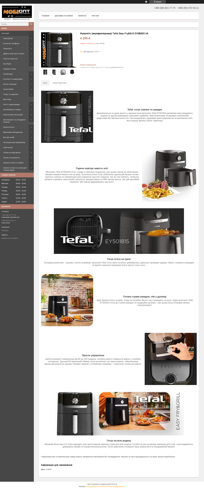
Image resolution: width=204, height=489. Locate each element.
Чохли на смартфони (11, 152)
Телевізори (8, 74)
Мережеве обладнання (13, 132)
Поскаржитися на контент (95, 486)
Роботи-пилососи (10, 58)
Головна (45, 16)
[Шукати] (31, 24)
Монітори (7, 99)
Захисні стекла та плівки (13, 162)
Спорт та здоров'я (10, 94)
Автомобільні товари (12, 109)
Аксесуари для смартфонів (14, 142)
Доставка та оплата (64, 16)
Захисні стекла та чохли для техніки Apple (14, 169)
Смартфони (8, 38)
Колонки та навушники (13, 79)
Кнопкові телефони (11, 43)
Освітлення (8, 147)
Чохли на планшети (11, 157)
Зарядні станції (9, 69)
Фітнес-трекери (9, 84)
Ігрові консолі (8, 127)
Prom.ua (114, 484)
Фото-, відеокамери (11, 104)
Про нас (95, 16)
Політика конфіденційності (115, 486)
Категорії (5, 33)
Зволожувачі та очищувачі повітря (14, 120)
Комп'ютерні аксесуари (13, 114)
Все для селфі (8, 137)
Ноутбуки (7, 64)
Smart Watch (8, 89)
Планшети (7, 48)
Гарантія (82, 16)
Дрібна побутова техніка (13, 53)
